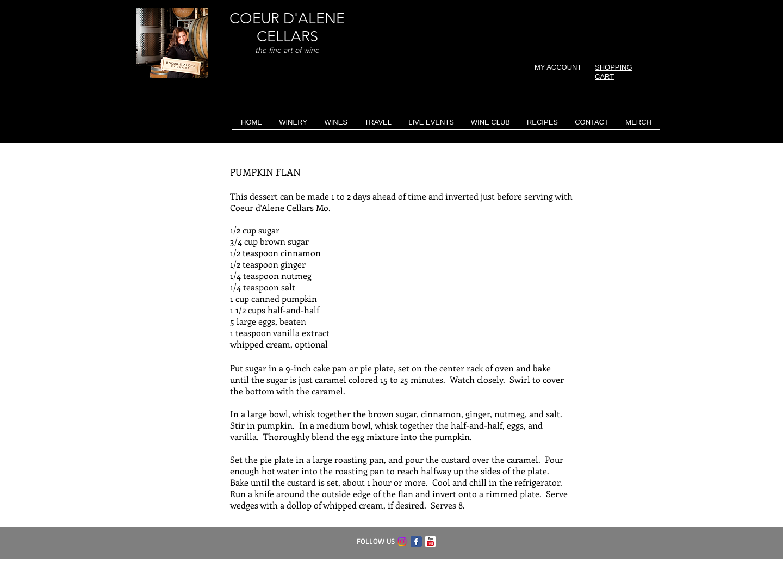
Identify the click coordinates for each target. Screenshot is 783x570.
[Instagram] (402, 541)
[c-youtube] (430, 541)
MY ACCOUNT (558, 67)
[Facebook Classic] (416, 541)
